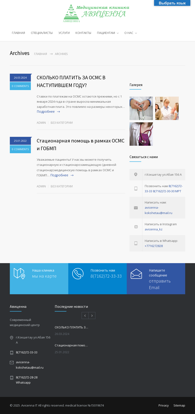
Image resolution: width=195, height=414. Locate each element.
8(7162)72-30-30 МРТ (167, 191)
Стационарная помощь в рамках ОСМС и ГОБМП (72, 345)
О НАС (128, 33)
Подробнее (46, 111)
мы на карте (44, 276)
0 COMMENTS (20, 86)
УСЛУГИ (64, 33)
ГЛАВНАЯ (18, 33)
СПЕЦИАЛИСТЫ (42, 33)
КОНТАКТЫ (83, 33)
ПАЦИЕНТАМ (106, 33)
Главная (40, 54)
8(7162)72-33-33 (106, 276)
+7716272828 (154, 246)
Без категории (62, 123)
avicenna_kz (153, 229)
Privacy (164, 405)
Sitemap (179, 405)
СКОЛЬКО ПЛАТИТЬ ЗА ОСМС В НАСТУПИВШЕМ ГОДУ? (72, 327)
